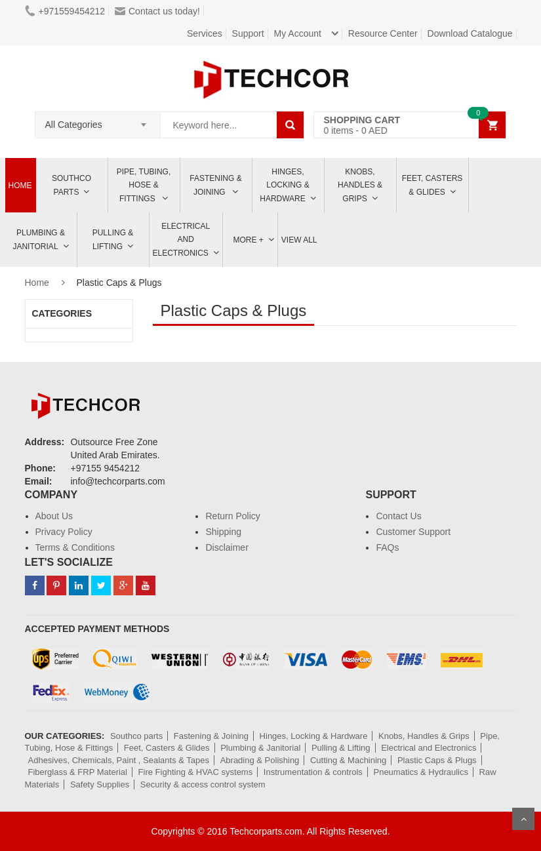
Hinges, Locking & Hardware (284, 185)
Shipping (223, 531)
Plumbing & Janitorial (38, 239)
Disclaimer (226, 547)
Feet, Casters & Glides (432, 185)
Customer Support (413, 531)
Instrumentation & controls (313, 772)
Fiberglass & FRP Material (77, 772)
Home (20, 185)
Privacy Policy (63, 531)
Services (204, 33)
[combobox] (97, 120)
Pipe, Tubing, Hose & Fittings (143, 185)
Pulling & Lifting (113, 239)
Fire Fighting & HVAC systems (195, 772)
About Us (54, 516)
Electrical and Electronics (428, 748)
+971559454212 (65, 11)
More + (248, 240)
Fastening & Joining (215, 185)
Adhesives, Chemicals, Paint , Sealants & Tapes (119, 760)
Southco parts (71, 185)
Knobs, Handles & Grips (360, 185)
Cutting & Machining (348, 760)
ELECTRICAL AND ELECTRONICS (181, 240)
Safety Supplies (99, 784)
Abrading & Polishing (260, 760)
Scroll (523, 819)
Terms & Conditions (75, 547)
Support (248, 33)
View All (299, 240)
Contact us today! (157, 11)
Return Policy (232, 516)
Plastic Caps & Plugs (437, 760)
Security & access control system (203, 784)
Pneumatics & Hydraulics (420, 772)
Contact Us (398, 516)
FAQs (387, 547)
